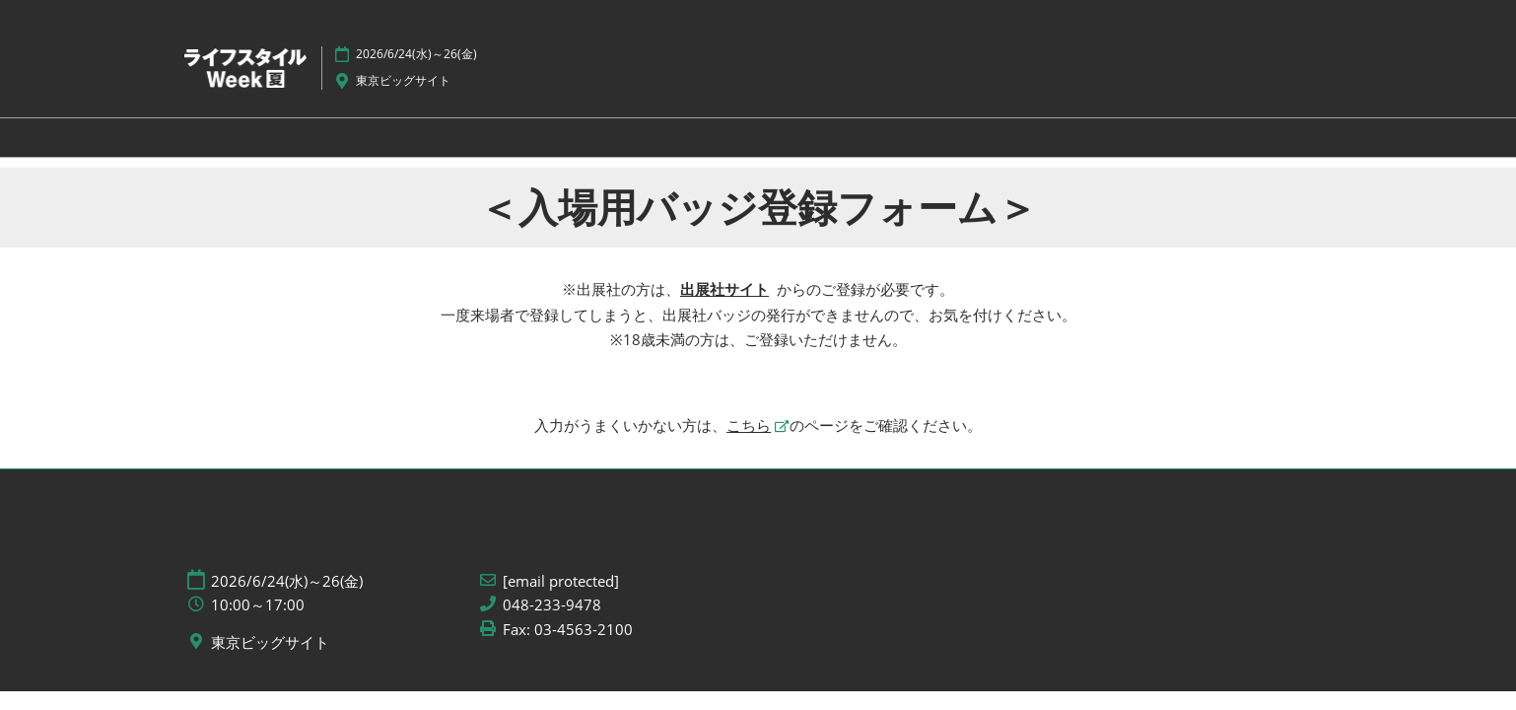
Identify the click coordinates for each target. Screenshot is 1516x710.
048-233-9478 (552, 605)
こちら (748, 425)
